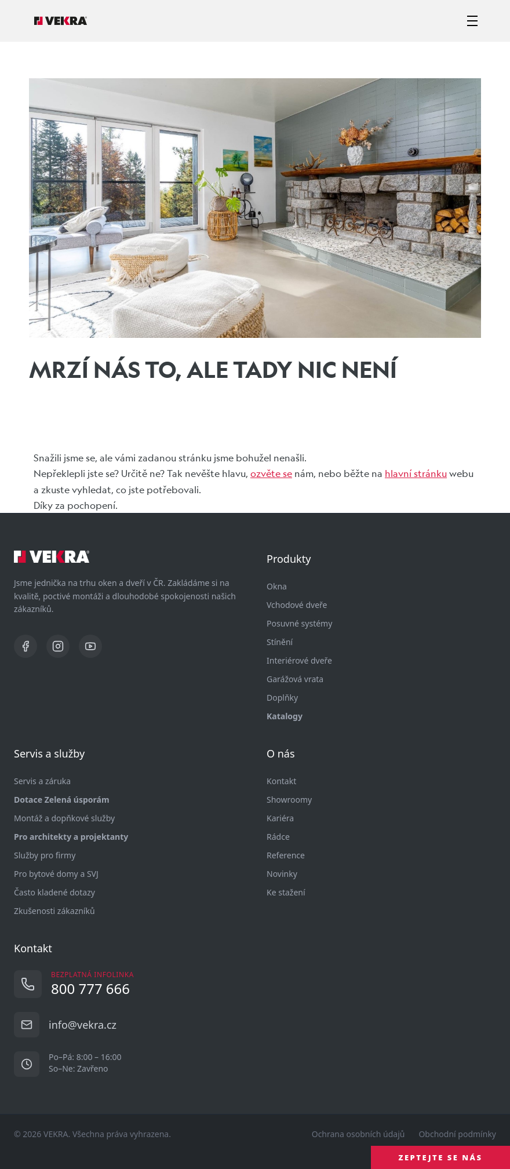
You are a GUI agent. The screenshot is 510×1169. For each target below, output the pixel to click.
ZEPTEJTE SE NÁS (441, 1157)
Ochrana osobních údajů (358, 1133)
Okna (277, 586)
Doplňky (282, 697)
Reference (286, 855)
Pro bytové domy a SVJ (56, 873)
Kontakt (281, 780)
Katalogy (285, 716)
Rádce (278, 836)
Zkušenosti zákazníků (54, 910)
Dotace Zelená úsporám (62, 799)
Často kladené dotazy (54, 892)
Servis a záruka (42, 780)
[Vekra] (60, 20)
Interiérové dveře (299, 660)
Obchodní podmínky (457, 1133)
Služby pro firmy (44, 855)
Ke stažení (286, 892)
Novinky (282, 873)
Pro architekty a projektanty (71, 836)
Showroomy (289, 799)
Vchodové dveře (297, 604)
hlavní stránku (416, 473)
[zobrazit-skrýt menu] (472, 21)
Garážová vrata (295, 678)
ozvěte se (271, 473)
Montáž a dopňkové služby (64, 818)
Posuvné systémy (299, 623)
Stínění (280, 641)
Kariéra (280, 818)
